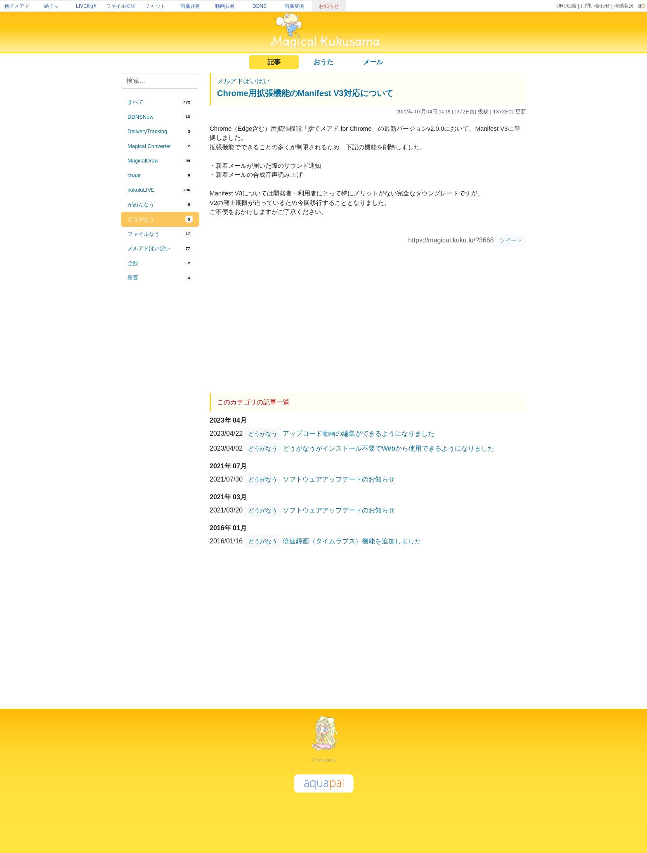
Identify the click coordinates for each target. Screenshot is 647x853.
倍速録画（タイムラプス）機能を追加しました (352, 541)
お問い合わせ (595, 6)
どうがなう (262, 433)
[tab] (160, 102)
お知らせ (329, 6)
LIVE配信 (86, 6)
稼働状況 (624, 6)
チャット (155, 6)
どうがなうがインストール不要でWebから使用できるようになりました (388, 448)
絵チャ (51, 6)
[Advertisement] (160, 421)
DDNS (260, 6)
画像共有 (190, 6)
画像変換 (294, 6)
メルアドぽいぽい (243, 81)
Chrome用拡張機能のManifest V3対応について (305, 93)
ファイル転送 (121, 6)
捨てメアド (17, 6)
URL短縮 (566, 6)
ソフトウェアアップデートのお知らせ (339, 479)
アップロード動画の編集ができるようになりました (358, 433)
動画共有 (225, 6)
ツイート (510, 240)
